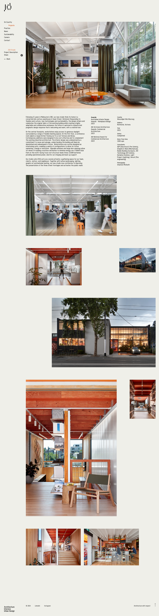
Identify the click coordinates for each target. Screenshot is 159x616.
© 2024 (28, 606)
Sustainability (9, 34)
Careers (7, 37)
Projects (12, 25)
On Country (8, 22)
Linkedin (37, 606)
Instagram (47, 606)
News (6, 31)
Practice (7, 28)
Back (7, 59)
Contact (7, 40)
